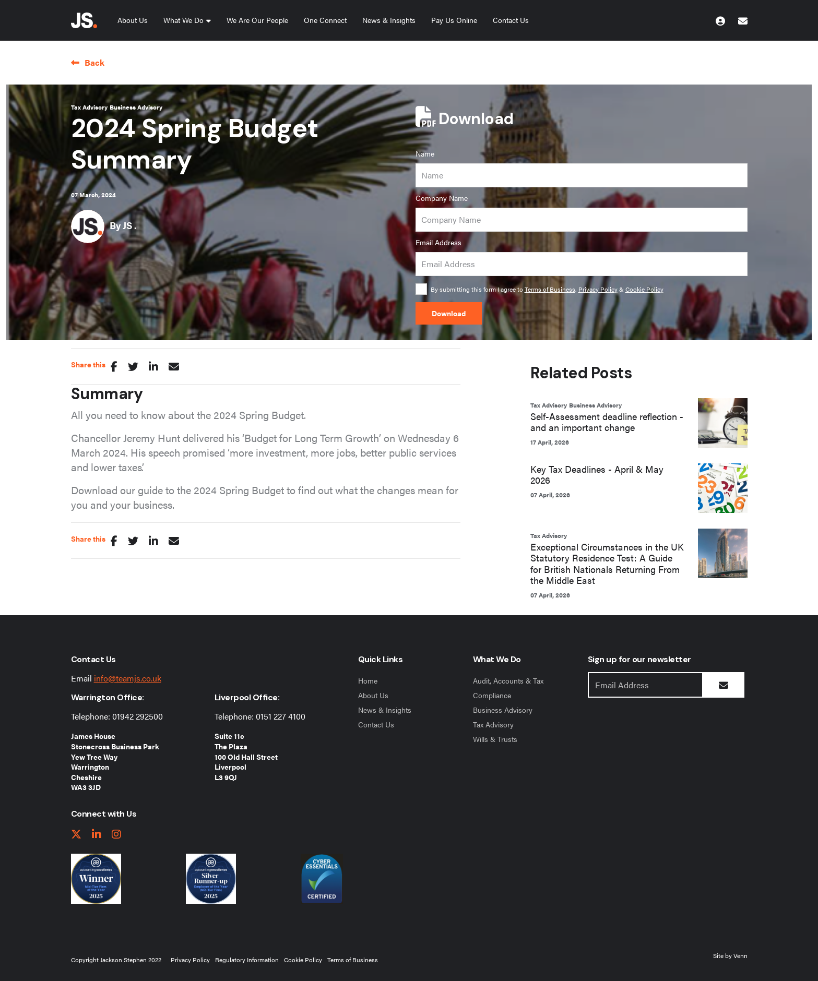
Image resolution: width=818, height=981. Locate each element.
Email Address (438, 242)
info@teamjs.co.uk (127, 678)
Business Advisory (136, 107)
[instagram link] (116, 835)
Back (94, 62)
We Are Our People (257, 20)
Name (425, 153)
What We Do (183, 20)
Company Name (442, 198)
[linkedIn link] (96, 835)
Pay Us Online (454, 20)
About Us (132, 20)
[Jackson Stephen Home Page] (84, 20)
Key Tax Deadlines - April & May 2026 (596, 474)
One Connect (325, 20)
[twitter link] (76, 835)
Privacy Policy (598, 289)
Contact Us (511, 20)
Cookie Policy (644, 289)
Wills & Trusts (495, 739)
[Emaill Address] (645, 685)
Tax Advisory (89, 107)
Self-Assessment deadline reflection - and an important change (606, 422)
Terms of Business (550, 289)
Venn (740, 955)
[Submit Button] (723, 685)
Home (367, 680)
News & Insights (389, 20)
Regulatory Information (247, 959)
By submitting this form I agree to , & (547, 289)
